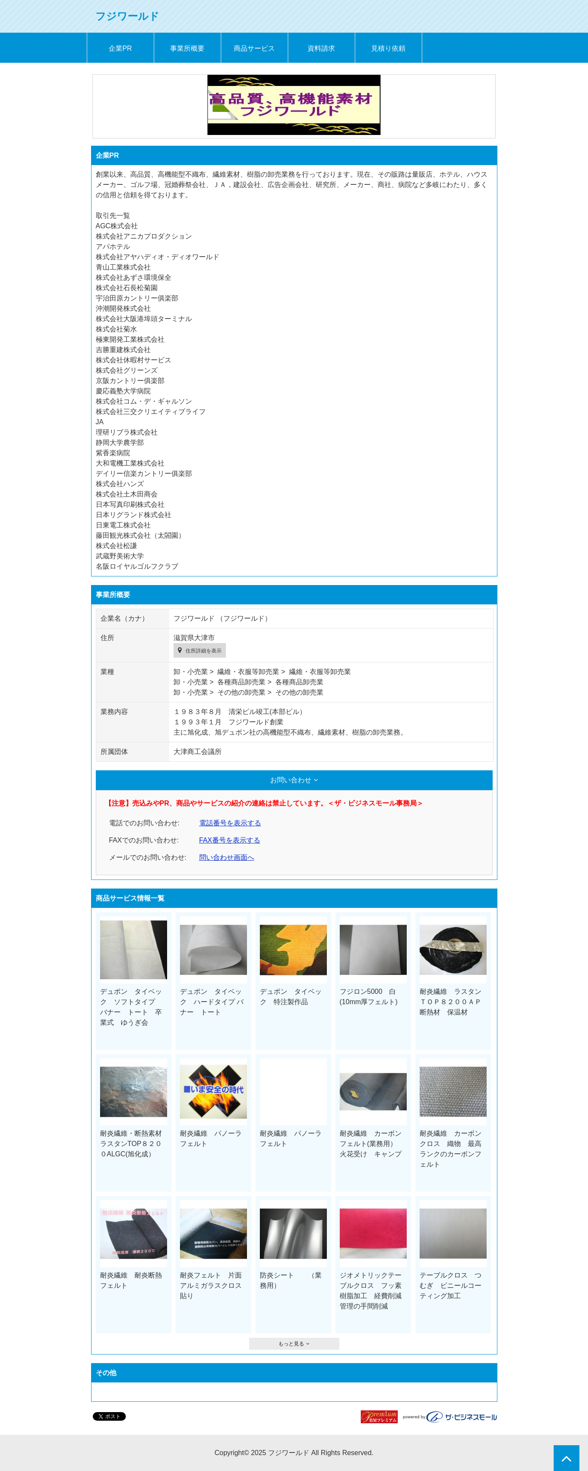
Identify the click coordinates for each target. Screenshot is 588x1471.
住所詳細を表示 (204, 651)
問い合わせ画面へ (226, 857)
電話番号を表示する (230, 823)
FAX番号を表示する (229, 840)
